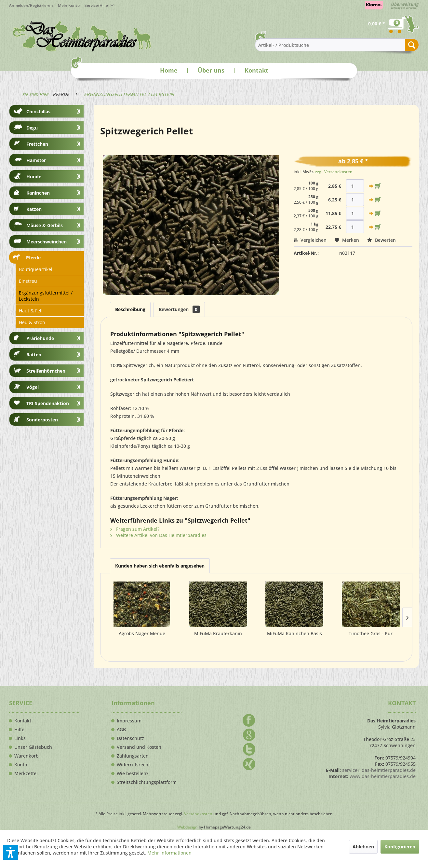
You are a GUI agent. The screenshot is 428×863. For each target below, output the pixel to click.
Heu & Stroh (32, 322)
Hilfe (19, 729)
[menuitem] (71, 5)
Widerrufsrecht (133, 764)
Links (20, 738)
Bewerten (381, 240)
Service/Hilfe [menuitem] (97, 5)
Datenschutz (130, 738)
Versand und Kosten (139, 747)
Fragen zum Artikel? (134, 529)
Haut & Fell (31, 311)
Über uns (211, 70)
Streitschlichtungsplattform (147, 782)
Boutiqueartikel (35, 269)
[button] (10, 852)
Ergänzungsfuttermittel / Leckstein (46, 296)
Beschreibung (130, 309)
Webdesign (187, 827)
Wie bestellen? (132, 773)
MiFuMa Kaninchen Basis (294, 633)
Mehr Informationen (169, 853)
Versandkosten (198, 813)
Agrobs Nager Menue (142, 633)
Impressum (129, 721)
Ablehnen (363, 846)
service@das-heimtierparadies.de (379, 770)
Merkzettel (26, 773)
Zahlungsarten (133, 756)
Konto (20, 764)
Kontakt (256, 70)
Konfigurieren (399, 846)
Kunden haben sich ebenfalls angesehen (160, 566)
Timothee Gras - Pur (371, 633)
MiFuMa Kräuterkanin (218, 633)
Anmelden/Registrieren (31, 5)
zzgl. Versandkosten (334, 171)
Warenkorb (26, 756)
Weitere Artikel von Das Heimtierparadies (158, 535)
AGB (121, 729)
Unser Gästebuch (33, 747)
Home (169, 70)
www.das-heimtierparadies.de (383, 776)
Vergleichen (310, 240)
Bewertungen (179, 309)
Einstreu (28, 281)
